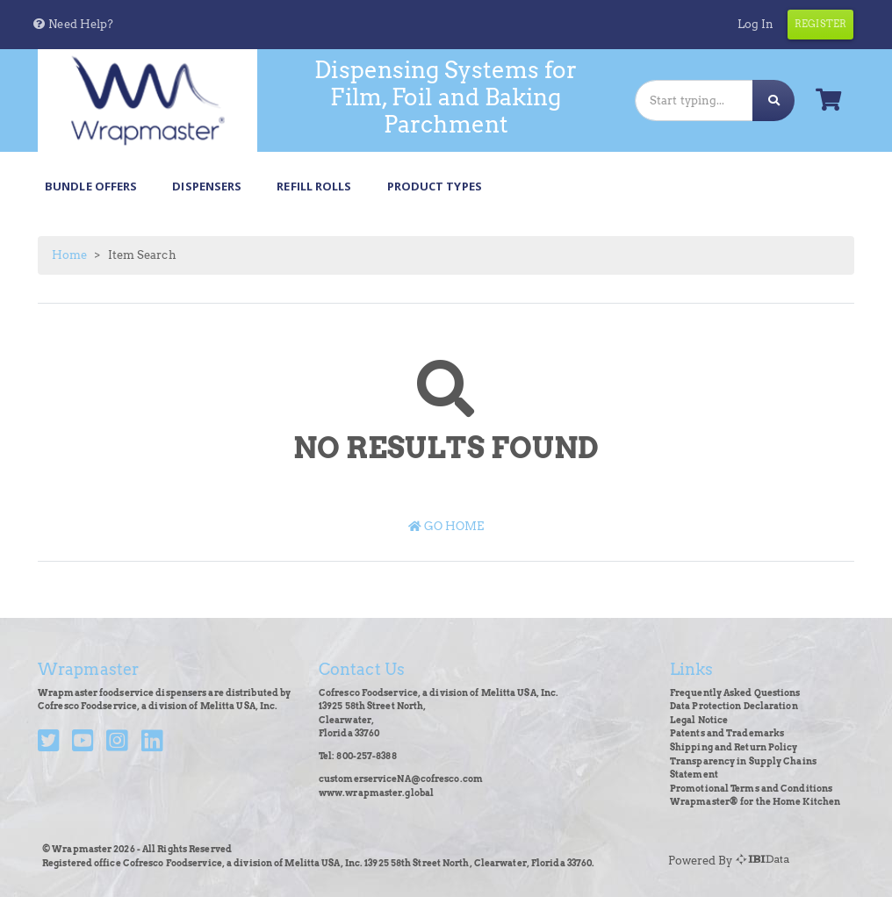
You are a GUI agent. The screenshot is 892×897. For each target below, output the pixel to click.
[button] (72, 25)
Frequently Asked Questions (735, 693)
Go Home (446, 526)
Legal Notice (699, 720)
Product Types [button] (434, 186)
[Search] (694, 100)
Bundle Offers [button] (91, 186)
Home (69, 255)
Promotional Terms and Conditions (751, 788)
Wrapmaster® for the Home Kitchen (755, 801)
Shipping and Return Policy (734, 747)
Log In (755, 24)
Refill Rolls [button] (314, 186)
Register (820, 24)
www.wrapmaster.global (376, 793)
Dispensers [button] (206, 186)
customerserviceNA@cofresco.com (401, 779)
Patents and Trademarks (727, 733)
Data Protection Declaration (734, 706)
